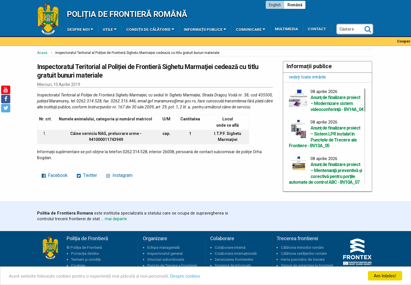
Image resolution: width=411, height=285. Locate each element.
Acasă (42, 53)
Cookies (78, 265)
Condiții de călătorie (150, 29)
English (275, 5)
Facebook (55, 175)
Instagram (119, 175)
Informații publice (205, 29)
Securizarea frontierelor (234, 259)
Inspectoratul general (165, 253)
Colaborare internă (230, 247)
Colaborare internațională (236, 253)
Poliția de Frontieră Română (127, 14)
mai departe (116, 218)
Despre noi (80, 29)
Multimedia (286, 29)
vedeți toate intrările (307, 77)
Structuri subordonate (165, 259)
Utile (109, 29)
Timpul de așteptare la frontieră (307, 265)
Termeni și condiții (86, 259)
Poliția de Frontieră (50, 248)
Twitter (87, 175)
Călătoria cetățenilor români (304, 253)
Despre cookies (185, 276)
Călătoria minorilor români (302, 247)
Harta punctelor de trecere (303, 259)
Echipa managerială (163, 247)
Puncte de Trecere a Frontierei (172, 265)
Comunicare (250, 29)
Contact (317, 29)
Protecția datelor (85, 253)
